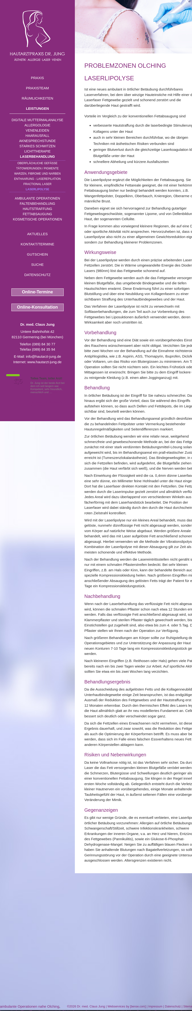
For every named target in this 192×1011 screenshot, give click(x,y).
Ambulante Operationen (37, 198)
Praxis (37, 78)
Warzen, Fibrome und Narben (37, 173)
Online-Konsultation (37, 307)
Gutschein (37, 254)
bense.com (138, 1006)
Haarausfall (37, 136)
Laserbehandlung (37, 156)
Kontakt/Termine (37, 244)
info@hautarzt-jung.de (43, 356)
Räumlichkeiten (37, 98)
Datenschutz (37, 275)
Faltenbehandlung (37, 203)
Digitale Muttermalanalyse (37, 120)
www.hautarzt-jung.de (44, 362)
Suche (37, 264)
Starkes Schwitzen (37, 146)
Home (88, 50)
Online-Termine (37, 292)
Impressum (155, 1006)
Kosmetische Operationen (37, 219)
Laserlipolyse (37, 189)
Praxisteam (37, 88)
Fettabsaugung (37, 214)
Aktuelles (37, 234)
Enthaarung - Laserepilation (37, 179)
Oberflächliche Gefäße (37, 163)
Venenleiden (37, 130)
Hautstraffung (37, 209)
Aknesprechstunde (37, 141)
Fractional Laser (37, 184)
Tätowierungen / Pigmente (37, 168)
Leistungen (37, 108)
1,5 (17, 381)
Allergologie (37, 125)
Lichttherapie (37, 151)
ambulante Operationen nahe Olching (29, 1006)
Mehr (56, 392)
